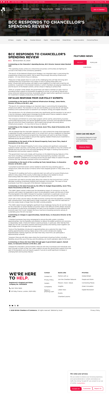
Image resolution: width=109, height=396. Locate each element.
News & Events (47, 9)
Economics (89, 89)
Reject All (86, 388)
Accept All (98, 388)
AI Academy (67, 9)
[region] (87, 382)
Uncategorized (21, 19)
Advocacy (35, 9)
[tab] (80, 62)
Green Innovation (78, 40)
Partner (26, 9)
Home (10, 19)
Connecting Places (92, 40)
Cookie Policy (81, 384)
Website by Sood (56, 310)
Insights (18, 40)
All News (11, 40)
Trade (58, 9)
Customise (75, 388)
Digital (45, 40)
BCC (10, 61)
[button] (105, 2)
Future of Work (55, 40)
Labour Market (91, 116)
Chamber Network (35, 40)
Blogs (25, 40)
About (18, 9)
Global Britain (66, 40)
